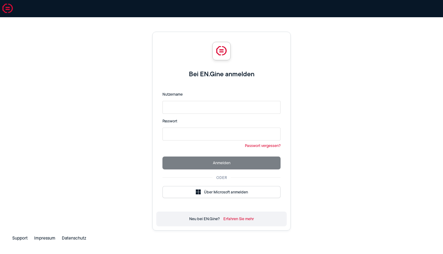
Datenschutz (74, 238)
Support (20, 238)
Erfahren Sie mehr (238, 219)
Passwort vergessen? (263, 146)
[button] (7, 8)
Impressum (44, 238)
